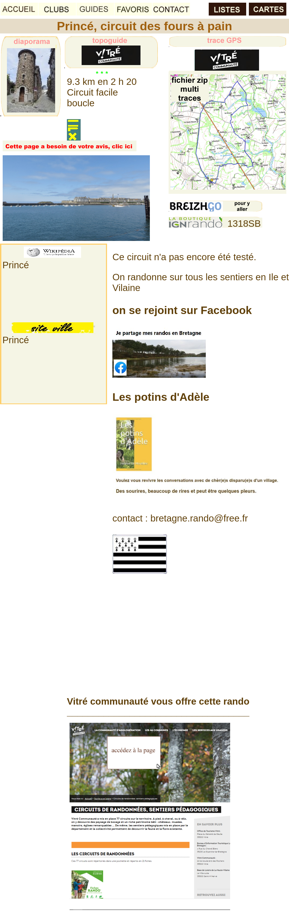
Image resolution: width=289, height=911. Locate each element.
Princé (15, 265)
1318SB (244, 223)
